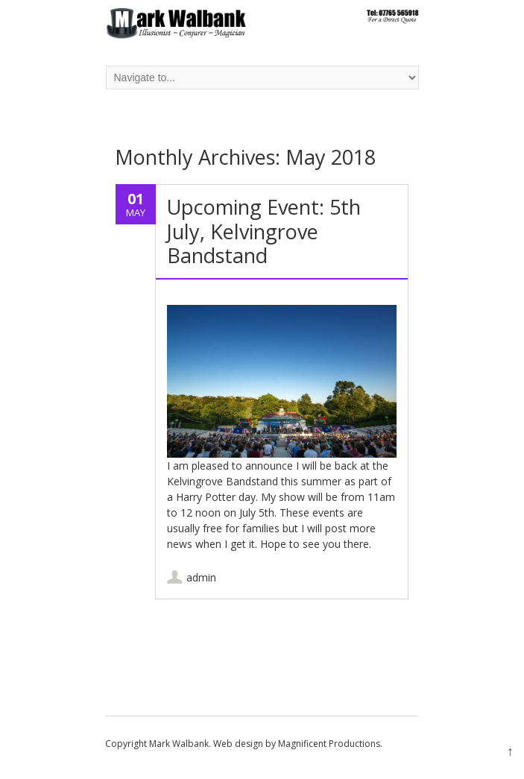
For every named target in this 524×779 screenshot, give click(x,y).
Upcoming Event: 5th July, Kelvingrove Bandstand (264, 231)
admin (201, 577)
